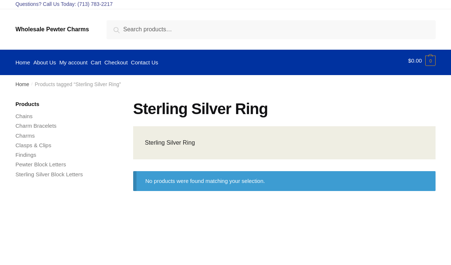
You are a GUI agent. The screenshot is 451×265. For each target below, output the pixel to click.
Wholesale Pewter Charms (52, 29)
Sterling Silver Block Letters (49, 170)
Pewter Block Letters (40, 161)
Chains (24, 113)
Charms (25, 132)
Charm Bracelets (36, 122)
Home (22, 81)
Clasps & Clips (33, 141)
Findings (25, 151)
